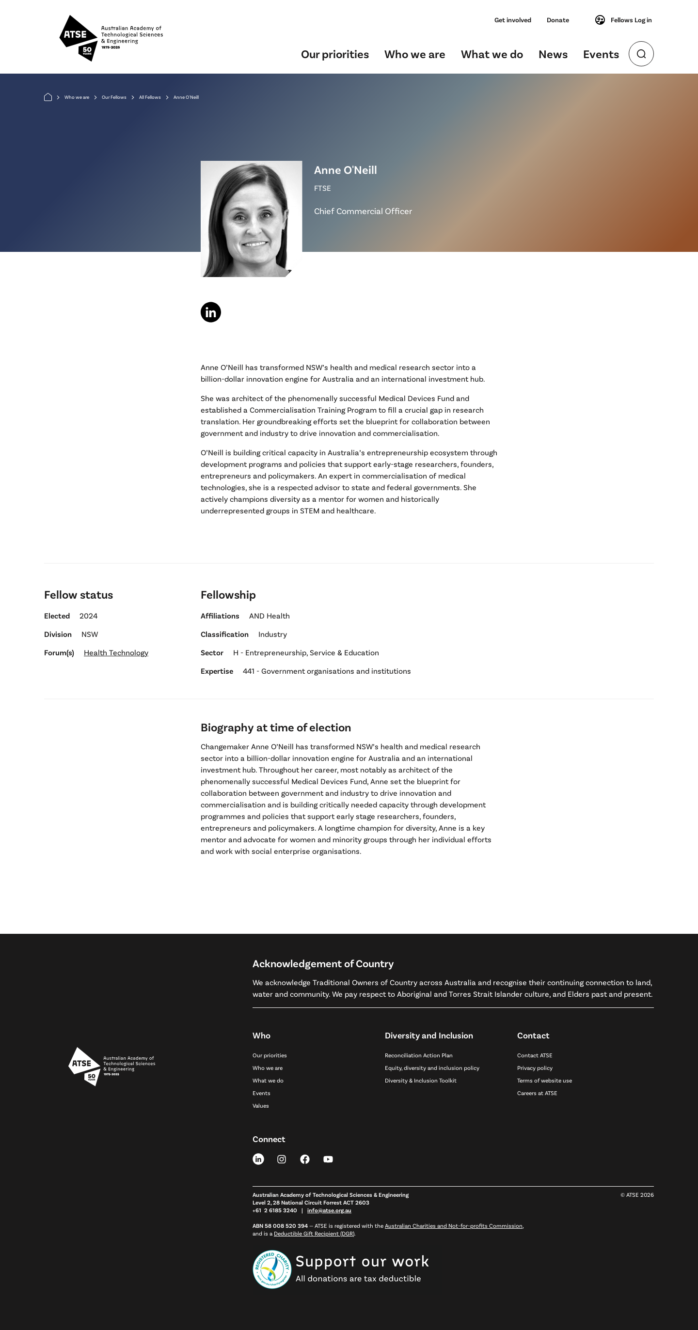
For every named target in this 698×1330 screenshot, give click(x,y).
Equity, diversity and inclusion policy (432, 1067)
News (553, 53)
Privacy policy (535, 1067)
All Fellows (150, 97)
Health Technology (116, 652)
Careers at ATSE (537, 1092)
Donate (558, 19)
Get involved (512, 19)
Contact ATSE (535, 1055)
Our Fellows (114, 97)
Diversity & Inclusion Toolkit (421, 1080)
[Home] (48, 97)
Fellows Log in (623, 20)
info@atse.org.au (329, 1209)
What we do (492, 53)
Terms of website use (544, 1080)
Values (261, 1105)
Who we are (414, 53)
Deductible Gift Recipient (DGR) (314, 1233)
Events (601, 53)
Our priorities (335, 53)
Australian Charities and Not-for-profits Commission (454, 1225)
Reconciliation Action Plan (419, 1055)
